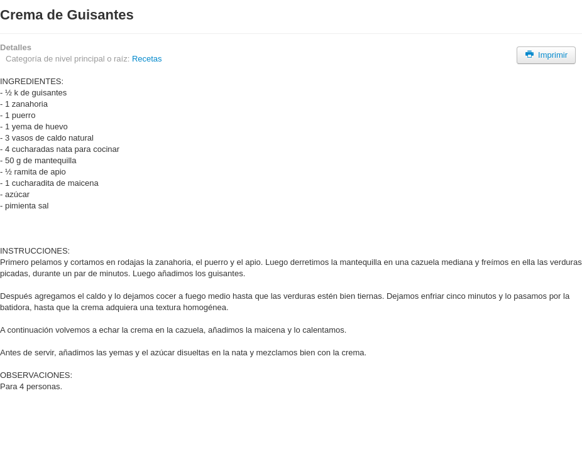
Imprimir (546, 55)
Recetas (147, 58)
